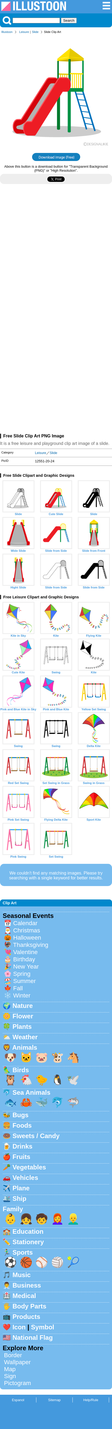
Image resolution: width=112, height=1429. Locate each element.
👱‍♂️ (73, 1219)
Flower (23, 1016)
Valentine (25, 952)
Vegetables (29, 1167)
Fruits (21, 1156)
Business (27, 1285)
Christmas (26, 930)
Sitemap (54, 1400)
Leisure (24, 31)
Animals (24, 1047)
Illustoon (7, 31)
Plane (21, 1188)
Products (26, 1316)
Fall (18, 988)
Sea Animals (32, 1092)
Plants (22, 1026)
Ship (19, 1198)
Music (22, 1274)
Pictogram (17, 1383)
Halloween (27, 937)
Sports (23, 1252)
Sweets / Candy (36, 1135)
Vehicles (25, 1177)
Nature (23, 1005)
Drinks (23, 1146)
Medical (24, 1295)
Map (10, 1369)
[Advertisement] (56, 253)
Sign (10, 1376)
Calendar (25, 923)
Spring (21, 973)
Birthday (24, 959)
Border (13, 1355)
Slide (35, 31)
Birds (21, 1070)
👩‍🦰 (57, 1219)
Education (28, 1231)
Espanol (18, 1400)
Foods (22, 1125)
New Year (26, 966)
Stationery (28, 1242)
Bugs (21, 1115)
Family (13, 1209)
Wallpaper (17, 1362)
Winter (21, 995)
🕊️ (73, 1080)
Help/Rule (90, 1400)
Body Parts (30, 1306)
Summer (24, 981)
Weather (25, 1037)
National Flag (33, 1337)
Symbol (42, 1327)
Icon (19, 1327)
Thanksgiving (30, 945)
